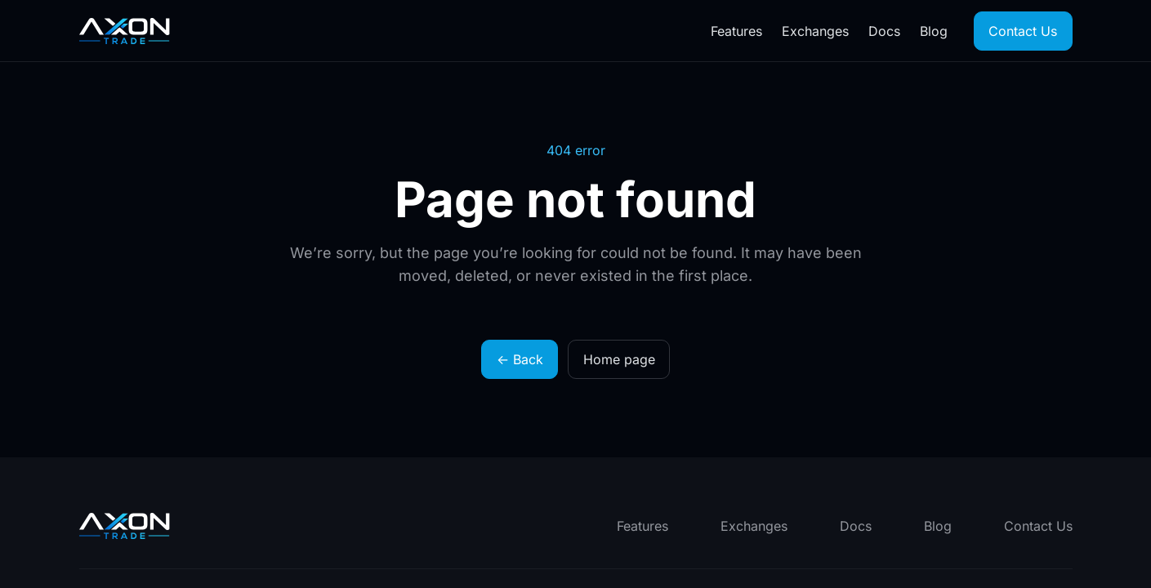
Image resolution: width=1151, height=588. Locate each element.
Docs (884, 31)
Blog (934, 31)
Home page (619, 359)
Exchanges (815, 31)
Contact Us (1022, 31)
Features (736, 31)
